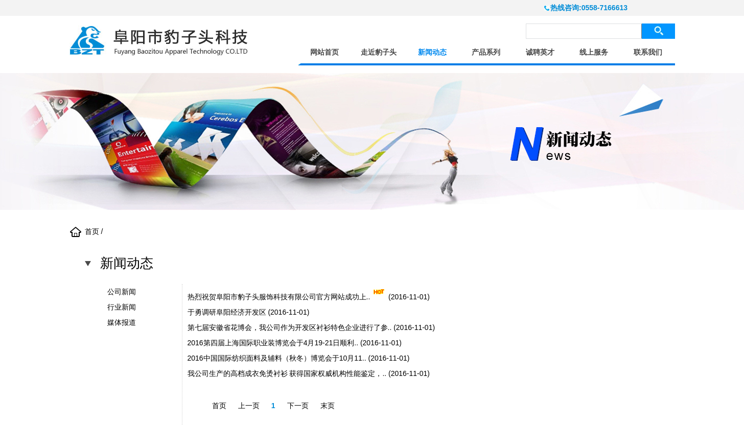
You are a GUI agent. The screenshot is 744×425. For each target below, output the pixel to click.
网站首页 (324, 52)
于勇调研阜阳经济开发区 (227, 312)
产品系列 (486, 52)
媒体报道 (121, 322)
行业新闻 (121, 307)
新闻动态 (432, 52)
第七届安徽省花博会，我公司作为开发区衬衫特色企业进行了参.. (290, 327)
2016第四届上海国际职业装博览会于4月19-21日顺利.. (273, 343)
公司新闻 (121, 292)
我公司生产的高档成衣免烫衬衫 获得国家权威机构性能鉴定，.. (287, 373)
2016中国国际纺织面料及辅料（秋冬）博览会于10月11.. (277, 358)
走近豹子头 (379, 52)
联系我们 (648, 52)
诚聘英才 (540, 52)
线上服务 (593, 52)
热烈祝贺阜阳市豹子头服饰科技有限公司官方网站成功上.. (279, 297)
